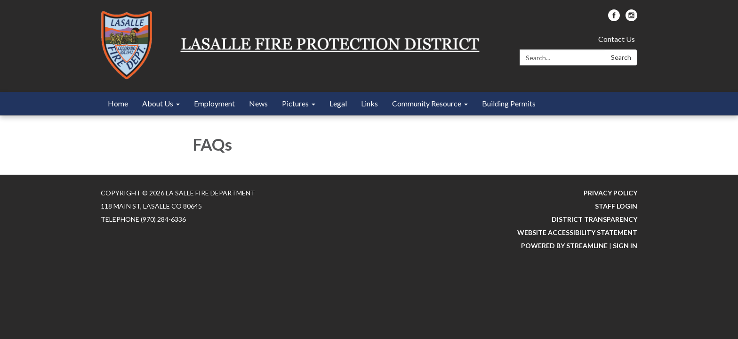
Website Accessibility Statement (577, 232)
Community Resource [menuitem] (426, 103)
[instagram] (631, 18)
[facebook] (614, 18)
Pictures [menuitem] (295, 103)
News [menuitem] (258, 103)
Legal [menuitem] (338, 103)
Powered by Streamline (564, 246)
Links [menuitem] (369, 103)
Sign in (625, 246)
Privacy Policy (610, 193)
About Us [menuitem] (157, 103)
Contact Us (616, 38)
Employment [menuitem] (214, 103)
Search (621, 57)
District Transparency (594, 219)
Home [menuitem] (118, 103)
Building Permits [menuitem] (509, 103)
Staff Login (616, 206)
